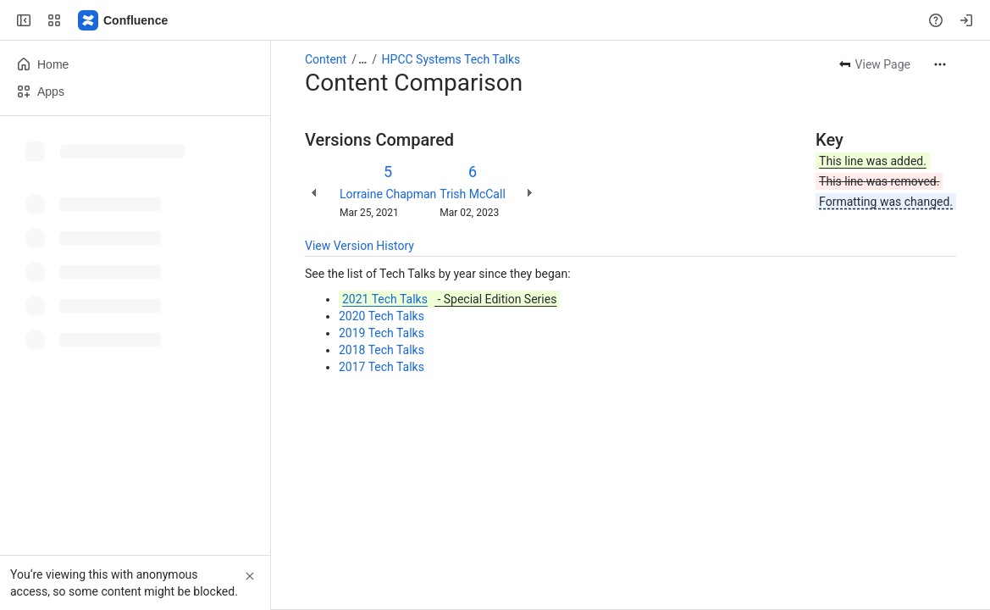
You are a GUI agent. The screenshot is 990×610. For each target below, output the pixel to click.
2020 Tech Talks (381, 316)
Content (325, 59)
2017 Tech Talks (381, 367)
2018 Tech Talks (381, 350)
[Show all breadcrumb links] (362, 59)
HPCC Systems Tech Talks (451, 59)
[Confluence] (124, 20)
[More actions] (940, 64)
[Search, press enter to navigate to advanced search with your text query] (491, 20)
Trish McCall (473, 194)
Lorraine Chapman (388, 194)
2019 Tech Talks (381, 333)
